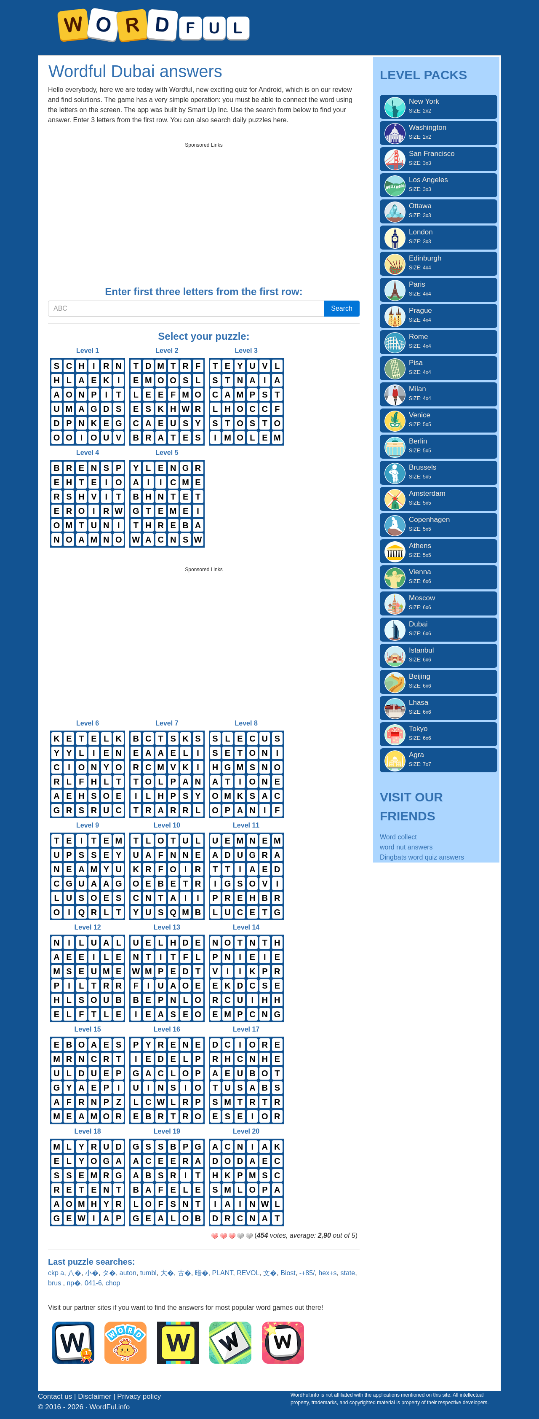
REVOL (248, 1273)
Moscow (438, 602)
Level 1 (87, 396)
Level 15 (87, 1075)
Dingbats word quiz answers (422, 857)
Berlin (438, 445)
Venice (438, 419)
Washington (438, 132)
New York (438, 106)
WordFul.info (109, 1407)
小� (92, 1273)
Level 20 (246, 1177)
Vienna (438, 576)
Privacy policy (139, 1396)
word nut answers (406, 847)
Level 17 (246, 1075)
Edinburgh (438, 262)
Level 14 (246, 973)
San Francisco (438, 158)
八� (74, 1273)
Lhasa (438, 707)
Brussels (438, 472)
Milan (438, 393)
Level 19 (166, 1177)
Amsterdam (438, 498)
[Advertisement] (203, 211)
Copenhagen (438, 524)
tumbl (148, 1273)
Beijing (438, 681)
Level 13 (166, 973)
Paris (438, 289)
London (438, 236)
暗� (201, 1273)
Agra (438, 759)
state (347, 1273)
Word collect (398, 837)
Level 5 (166, 498)
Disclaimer (94, 1396)
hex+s (327, 1273)
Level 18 (87, 1177)
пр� (74, 1283)
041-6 (93, 1283)
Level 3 (246, 396)
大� (167, 1273)
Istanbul (438, 655)
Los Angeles (438, 184)
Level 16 (166, 1075)
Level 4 (87, 498)
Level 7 (166, 769)
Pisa (438, 367)
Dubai (438, 628)
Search (341, 308)
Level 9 (87, 871)
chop (113, 1283)
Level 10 (166, 871)
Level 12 (87, 973)
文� (270, 1273)
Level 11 (246, 871)
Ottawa (438, 210)
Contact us (55, 1396)
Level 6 (87, 769)
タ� (109, 1273)
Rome (438, 341)
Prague (438, 315)
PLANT (222, 1273)
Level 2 (166, 396)
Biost (288, 1273)
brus (55, 1283)
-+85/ (307, 1273)
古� (184, 1273)
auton (128, 1273)
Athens (438, 550)
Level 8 (246, 769)
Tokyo (438, 733)
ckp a (56, 1273)
